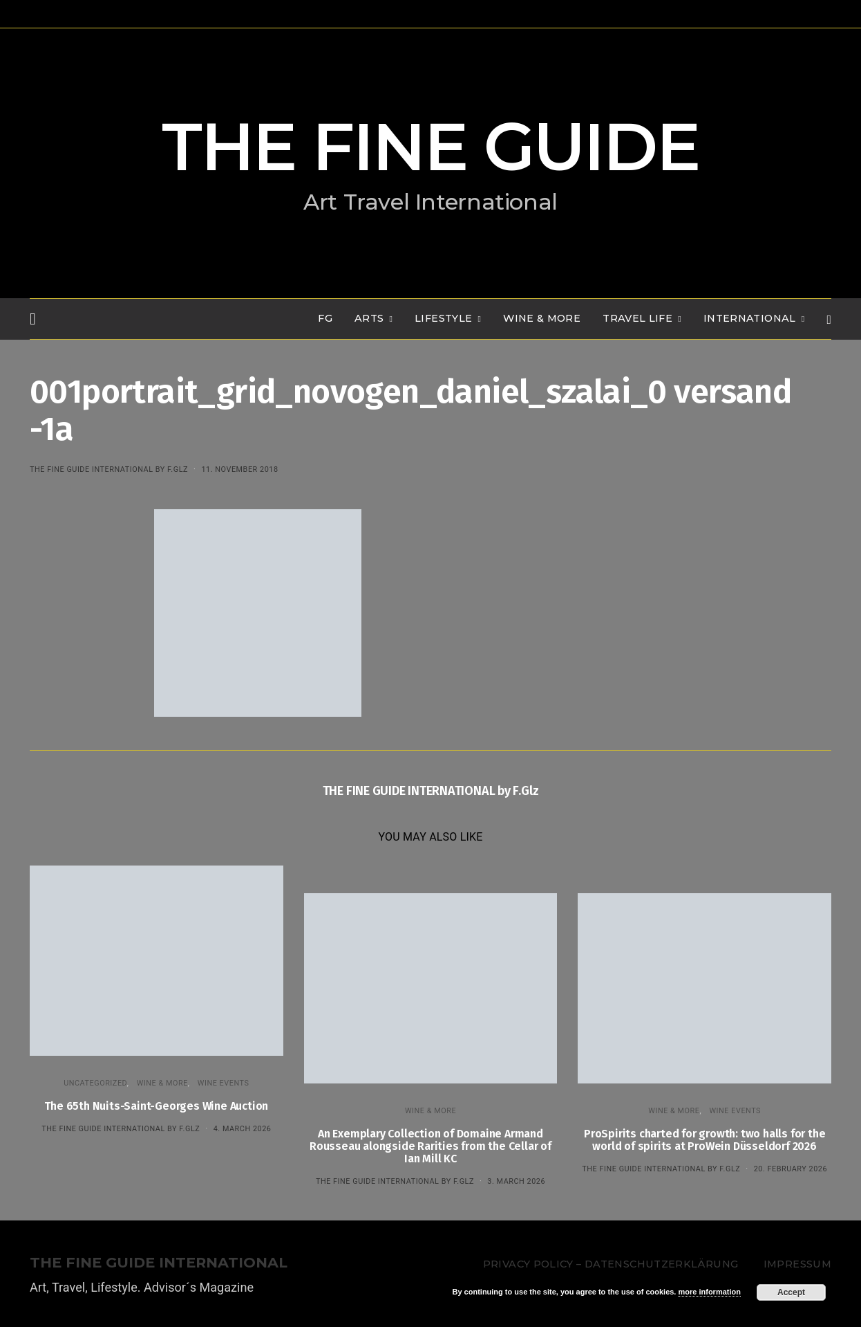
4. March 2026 (243, 1128)
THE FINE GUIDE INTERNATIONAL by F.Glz (109, 469)
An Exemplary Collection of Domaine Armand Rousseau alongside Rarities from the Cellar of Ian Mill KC (430, 1146)
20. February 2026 (790, 1168)
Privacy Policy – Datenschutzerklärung (610, 1264)
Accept (791, 1292)
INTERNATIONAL (749, 318)
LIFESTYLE (443, 318)
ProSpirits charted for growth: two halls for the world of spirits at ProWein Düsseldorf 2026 (704, 1140)
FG (325, 318)
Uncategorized (95, 1083)
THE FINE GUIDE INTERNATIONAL (158, 1263)
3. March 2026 (516, 1181)
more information (709, 1292)
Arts (369, 318)
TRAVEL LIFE (637, 318)
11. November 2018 (239, 469)
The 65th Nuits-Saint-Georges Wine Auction (156, 1106)
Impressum (797, 1264)
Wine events (223, 1083)
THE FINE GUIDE (430, 146)
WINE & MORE (541, 318)
